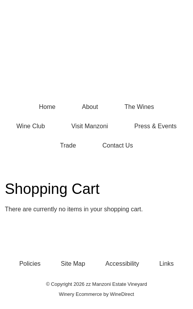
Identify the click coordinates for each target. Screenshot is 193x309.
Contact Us (117, 145)
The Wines (139, 107)
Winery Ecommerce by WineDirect (96, 294)
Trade (68, 145)
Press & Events (155, 126)
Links (166, 263)
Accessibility (122, 263)
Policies (30, 263)
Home (47, 107)
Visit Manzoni (89, 126)
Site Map (73, 263)
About (90, 107)
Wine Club (31, 126)
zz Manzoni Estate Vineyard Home (96, 58)
